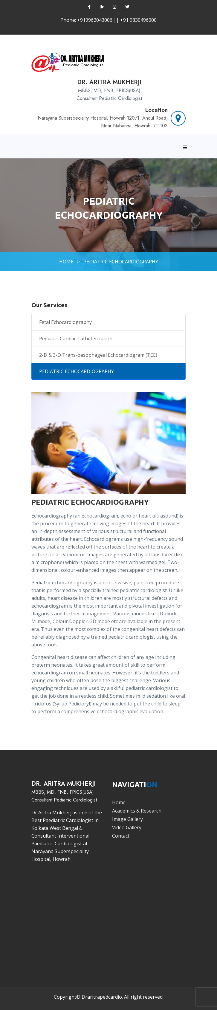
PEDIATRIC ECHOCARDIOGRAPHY (120, 261)
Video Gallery (126, 827)
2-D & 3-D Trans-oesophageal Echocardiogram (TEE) (98, 355)
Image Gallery (127, 819)
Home (119, 802)
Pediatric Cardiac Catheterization (75, 338)
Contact (120, 836)
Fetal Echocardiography (65, 322)
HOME (66, 261)
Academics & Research (136, 810)
